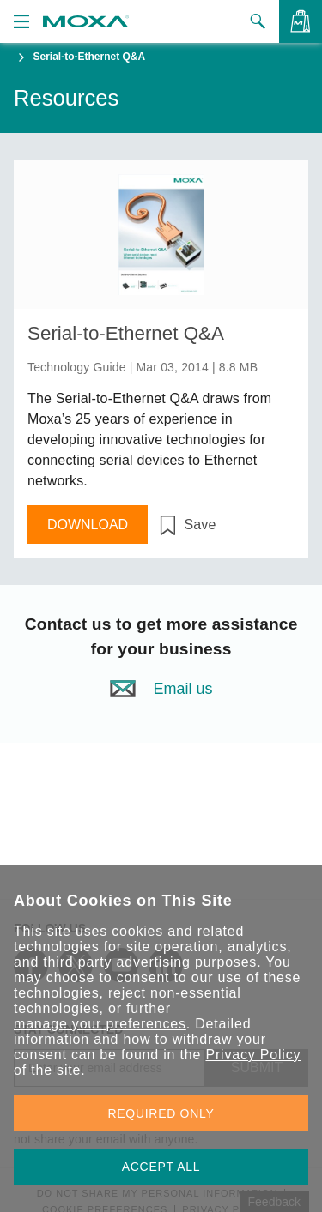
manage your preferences (100, 1023)
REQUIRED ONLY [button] (161, 1113)
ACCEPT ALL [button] (161, 1166)
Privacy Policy (253, 1054)
